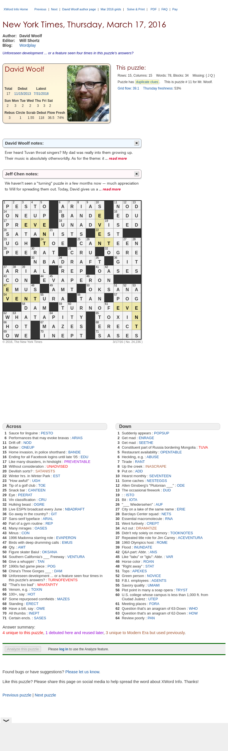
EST (56, 476)
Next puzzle (45, 695)
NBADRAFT (75, 509)
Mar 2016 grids (111, 9)
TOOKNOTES (181, 533)
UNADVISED (57, 466)
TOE (42, 485)
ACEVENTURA (190, 538)
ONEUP (27, 447)
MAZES (63, 599)
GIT (54, 514)
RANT (140, 462)
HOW (193, 613)
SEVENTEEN (160, 476)
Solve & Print (136, 9)
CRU (42, 500)
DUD (167, 490)
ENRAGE (146, 438)
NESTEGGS (157, 481)
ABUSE (153, 457)
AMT (21, 547)
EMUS (67, 542)
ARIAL (48, 519)
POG (51, 566)
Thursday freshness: (158, 88)
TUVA (203, 447)
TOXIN (36, 589)
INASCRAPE (155, 466)
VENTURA (76, 557)
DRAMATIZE (146, 528)
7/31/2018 (41, 94)
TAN (40, 561)
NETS (166, 514)
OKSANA (49, 552)
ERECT (32, 604)
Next (54, 9)
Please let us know (82, 672)
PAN (151, 618)
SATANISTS (45, 471)
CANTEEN (36, 490)
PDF (153, 9)
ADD (139, 471)
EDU (84, 457)
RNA (169, 519)
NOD (27, 443)
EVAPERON (66, 538)
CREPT (153, 523)
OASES (41, 528)
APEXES (139, 571)
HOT (31, 594)
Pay (174, 9)
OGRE (39, 504)
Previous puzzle (17, 695)
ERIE (181, 509)
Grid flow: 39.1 (128, 88)
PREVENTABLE (77, 462)
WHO (193, 608)
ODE (181, 485)
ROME (162, 542)
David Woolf (24, 69)
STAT (149, 566)
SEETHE (146, 443)
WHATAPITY (47, 585)
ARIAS (77, 438)
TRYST (182, 590)
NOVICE (154, 576)
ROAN (148, 561)
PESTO (47, 433)
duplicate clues (147, 82)
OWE (40, 608)
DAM (58, 571)
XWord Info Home (16, 9)
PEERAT (25, 495)
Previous (40, 9)
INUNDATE (143, 547)
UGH (36, 481)
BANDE (74, 452)
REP (49, 523)
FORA (154, 604)
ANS (153, 552)
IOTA (133, 500)
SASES (40, 618)
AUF (159, 504)
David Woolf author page (79, 9)
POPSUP (161, 433)
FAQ (164, 9)
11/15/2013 (22, 94)
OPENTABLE (171, 452)
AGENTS (159, 580)
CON (25, 533)
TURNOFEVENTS (63, 580)
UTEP (153, 599)
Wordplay (28, 45)
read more (118, 158)
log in (63, 649)
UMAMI (154, 585)
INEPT (34, 613)
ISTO (130, 495)
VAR (169, 557)
